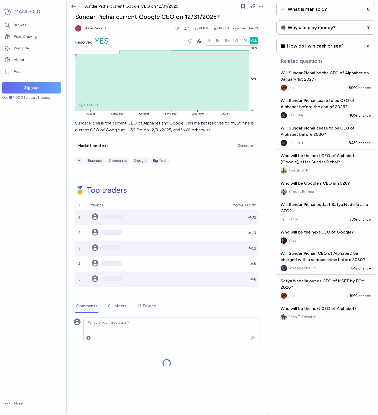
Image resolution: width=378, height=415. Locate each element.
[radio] (209, 40)
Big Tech (160, 160)
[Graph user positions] (198, 41)
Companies (118, 160)
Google (140, 160)
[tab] (86, 306)
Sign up (31, 87)
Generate (245, 145)
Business (95, 160)
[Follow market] (243, 6)
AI (79, 160)
